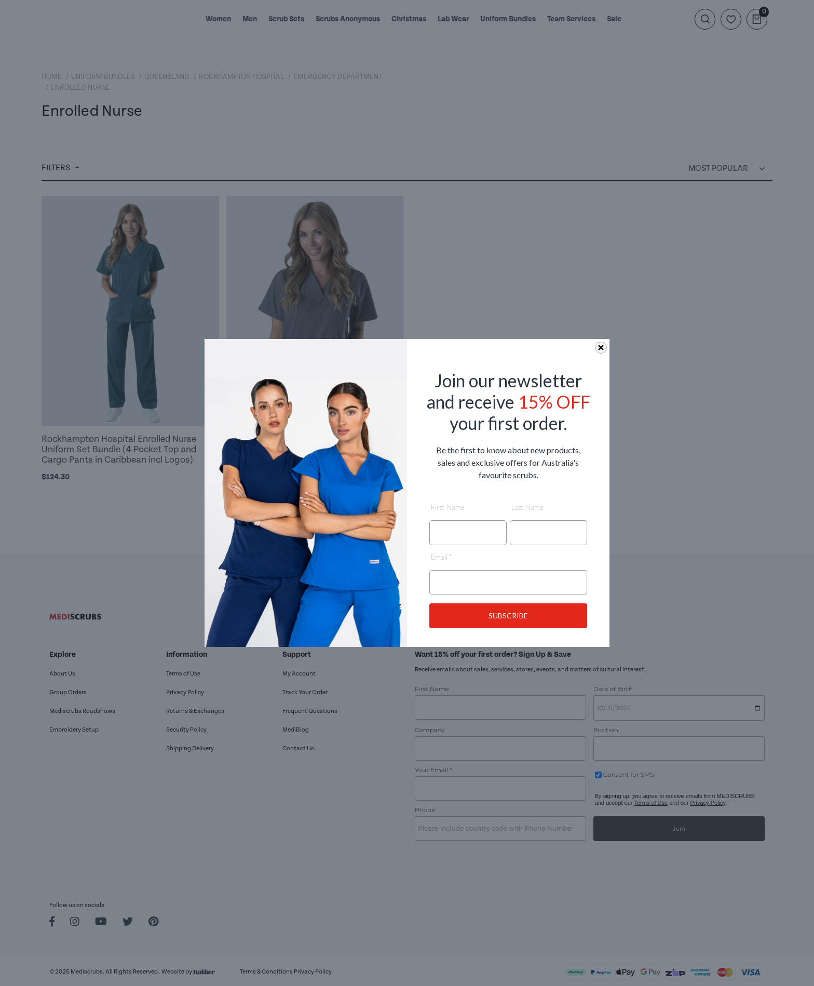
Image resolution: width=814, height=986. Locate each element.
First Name (447, 507)
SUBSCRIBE (508, 615)
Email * (441, 556)
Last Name (527, 507)
